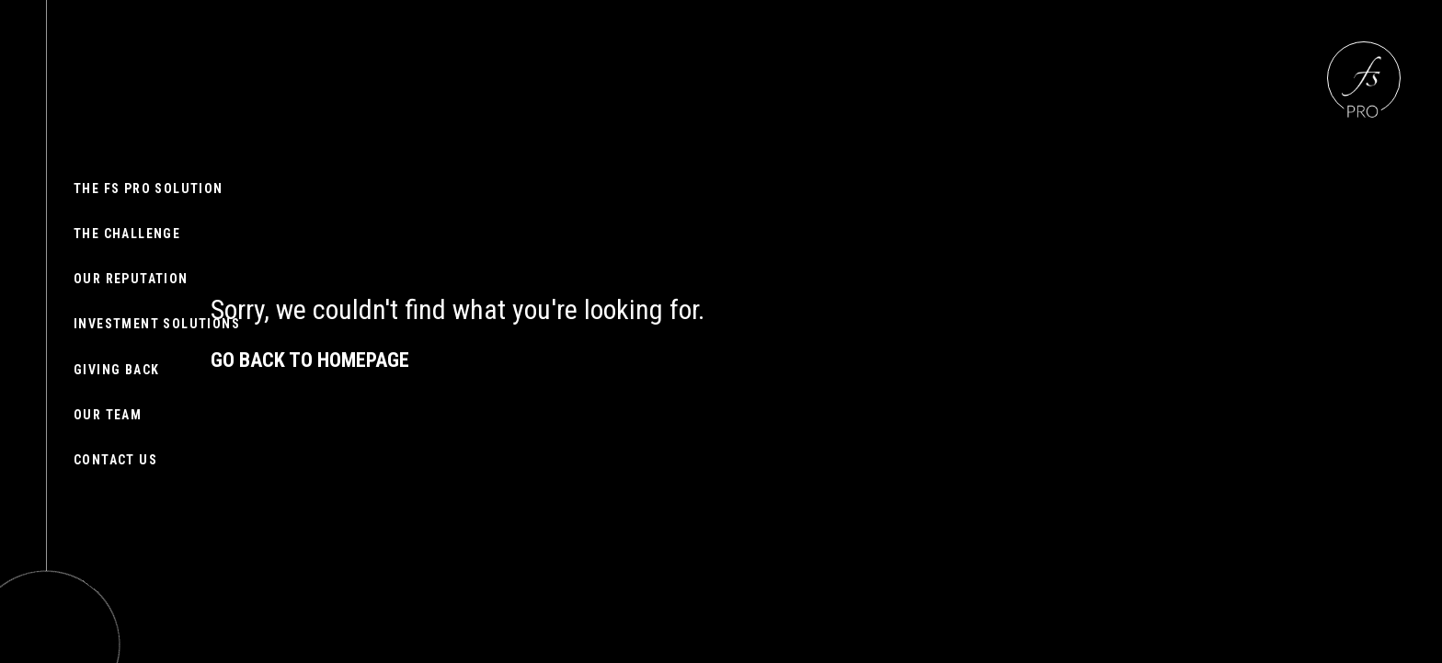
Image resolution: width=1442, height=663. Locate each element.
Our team (108, 414)
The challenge (127, 233)
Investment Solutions (157, 323)
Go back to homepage (310, 360)
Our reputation (131, 278)
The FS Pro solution (148, 188)
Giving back (116, 369)
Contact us (115, 459)
